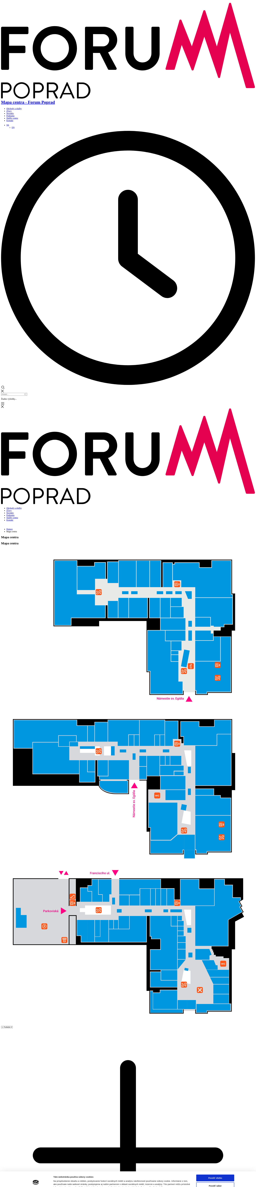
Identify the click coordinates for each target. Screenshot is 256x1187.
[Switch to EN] (13, 127)
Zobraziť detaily (157, 658)
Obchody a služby (14, 108)
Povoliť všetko (215, 640)
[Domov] (128, 503)
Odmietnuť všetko (215, 655)
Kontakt (9, 120)
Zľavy (9, 111)
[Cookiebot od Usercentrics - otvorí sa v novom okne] (35, 658)
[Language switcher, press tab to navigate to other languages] (7, 125)
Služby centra (12, 118)
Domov (9, 529)
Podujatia (10, 116)
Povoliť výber (215, 648)
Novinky (10, 113)
